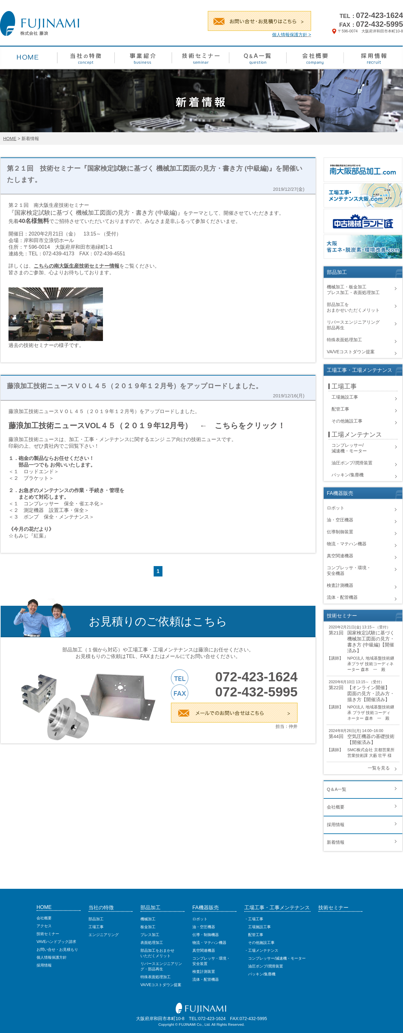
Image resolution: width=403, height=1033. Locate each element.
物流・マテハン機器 (346, 543)
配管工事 (340, 408)
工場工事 (96, 927)
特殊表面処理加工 (344, 339)
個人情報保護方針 (52, 957)
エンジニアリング (103, 935)
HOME (9, 138)
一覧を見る (379, 767)
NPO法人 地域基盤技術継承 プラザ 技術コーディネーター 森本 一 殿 (370, 713)
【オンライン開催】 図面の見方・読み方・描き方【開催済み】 (370, 693)
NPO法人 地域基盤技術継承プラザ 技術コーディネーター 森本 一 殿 (370, 664)
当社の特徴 (101, 907)
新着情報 (335, 842)
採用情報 (335, 824)
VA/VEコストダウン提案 (351, 351)
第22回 (336, 687)
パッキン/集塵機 (348, 474)
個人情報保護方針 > (291, 34)
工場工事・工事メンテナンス (277, 907)
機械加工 (148, 919)
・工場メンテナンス (261, 950)
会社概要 (335, 806)
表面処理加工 (151, 942)
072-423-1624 (379, 15)
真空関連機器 (340, 555)
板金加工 (148, 927)
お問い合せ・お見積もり (57, 949)
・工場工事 (253, 919)
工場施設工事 (345, 397)
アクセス (44, 926)
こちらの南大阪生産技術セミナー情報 (76, 266)
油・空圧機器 (340, 519)
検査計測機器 (340, 585)
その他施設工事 (347, 420)
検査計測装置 (203, 971)
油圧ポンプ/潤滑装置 (352, 462)
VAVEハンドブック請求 (56, 941)
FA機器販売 (205, 907)
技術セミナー (48, 934)
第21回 (336, 632)
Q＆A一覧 (336, 789)
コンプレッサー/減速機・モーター (275, 958)
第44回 (336, 736)
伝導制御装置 (340, 531)
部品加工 (96, 919)
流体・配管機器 (342, 597)
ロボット (335, 507)
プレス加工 (149, 935)
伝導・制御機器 (205, 935)
